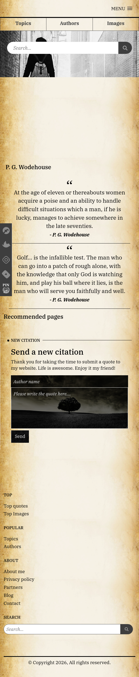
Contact (12, 603)
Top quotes (16, 506)
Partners (13, 587)
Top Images (16, 513)
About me (14, 571)
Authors (12, 546)
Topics (11, 538)
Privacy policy (19, 579)
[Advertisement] (69, 114)
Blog (8, 595)
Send (20, 436)
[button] (121, 8)
